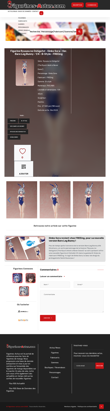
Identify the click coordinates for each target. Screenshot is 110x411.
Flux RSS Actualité (17, 383)
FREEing (50, 78)
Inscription (77, 5)
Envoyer (48, 318)
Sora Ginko (14, 137)
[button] (100, 200)
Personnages (55, 372)
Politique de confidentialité (87, 406)
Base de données (34, 13)
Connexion (91, 5)
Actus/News (15, 13)
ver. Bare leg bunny (17, 126)
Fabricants (54, 358)
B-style (48, 82)
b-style (24, 121)
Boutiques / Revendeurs (55, 367)
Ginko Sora (52, 73)
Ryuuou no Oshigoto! (18, 131)
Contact (50, 13)
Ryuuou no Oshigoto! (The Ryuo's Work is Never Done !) (48, 65)
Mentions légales (70, 406)
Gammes (55, 362)
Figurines (55, 353)
